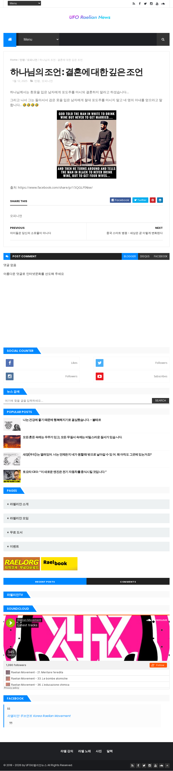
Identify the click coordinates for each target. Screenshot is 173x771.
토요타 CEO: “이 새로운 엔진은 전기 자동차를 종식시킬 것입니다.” (64, 472)
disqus (145, 256)
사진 (99, 751)
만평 (22, 60)
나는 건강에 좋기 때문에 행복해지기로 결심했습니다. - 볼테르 (62, 420)
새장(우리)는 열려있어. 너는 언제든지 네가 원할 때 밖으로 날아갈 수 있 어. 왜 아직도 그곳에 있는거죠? (87, 454)
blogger (130, 256)
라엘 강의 (67, 751)
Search (160, 400)
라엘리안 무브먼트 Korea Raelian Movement (38, 716)
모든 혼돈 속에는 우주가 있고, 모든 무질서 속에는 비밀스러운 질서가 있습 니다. (72, 437)
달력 (110, 751)
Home (14, 60)
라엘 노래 (84, 751)
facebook (160, 256)
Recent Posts (45, 581)
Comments (128, 581)
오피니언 (32, 60)
